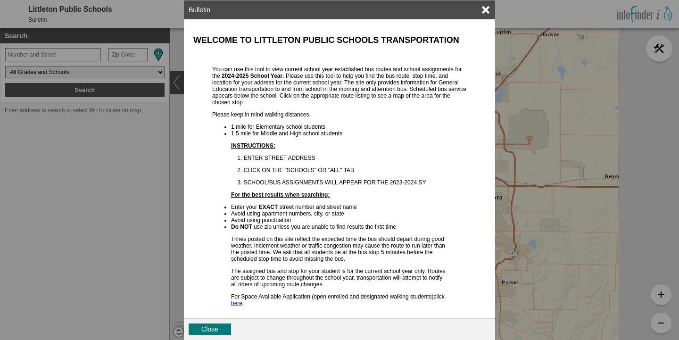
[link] (485, 9)
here (236, 303)
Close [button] (209, 329)
